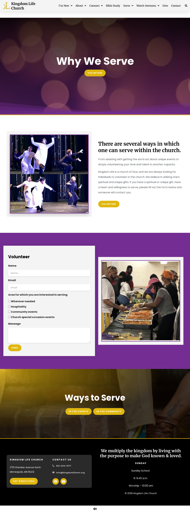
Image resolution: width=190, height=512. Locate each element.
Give (165, 5)
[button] (186, 6)
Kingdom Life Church (23, 5)
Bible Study (113, 5)
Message (14, 324)
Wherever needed (23, 301)
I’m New (65, 6)
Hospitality (18, 306)
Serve (128, 6)
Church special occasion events (32, 317)
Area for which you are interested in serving (38, 295)
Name (12, 266)
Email (12, 280)
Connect (96, 6)
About (81, 6)
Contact (176, 5)
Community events (24, 312)
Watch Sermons (147, 6)
